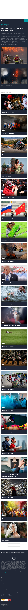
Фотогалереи (5, 24)
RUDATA (2, 591)
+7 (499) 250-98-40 (8, 575)
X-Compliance (3, 583)
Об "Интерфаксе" (10, 552)
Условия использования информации (9, 602)
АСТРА (2, 585)
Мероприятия (12, 554)
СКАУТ (2, 584)
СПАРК (2, 582)
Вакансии (23, 552)
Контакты (3, 552)
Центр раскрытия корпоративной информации (9, 592)
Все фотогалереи (14, 545)
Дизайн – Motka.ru (5, 605)
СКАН (2, 590)
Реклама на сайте (5, 554)
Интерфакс (14, 20)
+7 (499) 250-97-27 (18, 575)
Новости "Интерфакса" (5, 589)
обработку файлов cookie (6, 572)
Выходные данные (5, 604)
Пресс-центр (17, 552)
